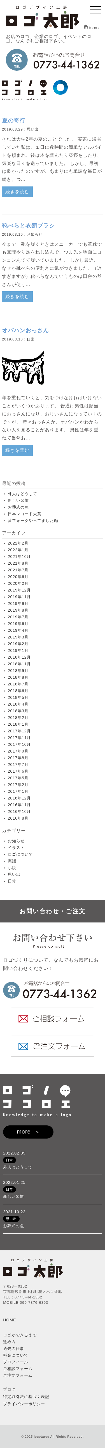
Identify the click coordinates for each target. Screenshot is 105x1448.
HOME (9, 1320)
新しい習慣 (18, 500)
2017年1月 (18, 791)
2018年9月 (18, 670)
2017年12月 (19, 731)
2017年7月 (18, 764)
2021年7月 (18, 570)
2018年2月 (18, 717)
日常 (31, 339)
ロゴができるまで (20, 1335)
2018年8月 (18, 677)
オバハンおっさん (25, 330)
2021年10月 (19, 556)
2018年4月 (18, 704)
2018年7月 (18, 684)
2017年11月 (19, 737)
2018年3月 (18, 711)
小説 (12, 867)
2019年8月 (18, 610)
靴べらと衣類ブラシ (28, 226)
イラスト (16, 847)
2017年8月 (18, 758)
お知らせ (35, 234)
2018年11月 (19, 664)
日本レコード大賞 (24, 514)
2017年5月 (18, 778)
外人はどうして (22, 493)
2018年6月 (18, 690)
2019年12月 (19, 590)
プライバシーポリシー (24, 1404)
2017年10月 (19, 744)
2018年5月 (18, 697)
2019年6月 (18, 623)
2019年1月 (18, 650)
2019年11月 (19, 597)
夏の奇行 (13, 120)
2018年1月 (18, 724)
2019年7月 (18, 617)
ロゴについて (20, 854)
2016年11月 (19, 805)
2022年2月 (18, 543)
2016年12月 (19, 798)
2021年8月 (18, 563)
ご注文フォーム (17, 1375)
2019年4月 (18, 630)
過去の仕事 (13, 1348)
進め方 (9, 1342)
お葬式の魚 (18, 507)
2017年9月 (18, 751)
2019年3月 (18, 637)
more (24, 1131)
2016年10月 (19, 811)
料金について (15, 1355)
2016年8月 (18, 818)
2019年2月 (18, 644)
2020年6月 (18, 576)
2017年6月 (18, 771)
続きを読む (17, 191)
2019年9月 (18, 603)
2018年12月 (19, 657)
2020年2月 (18, 583)
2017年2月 (18, 784)
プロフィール (15, 1362)
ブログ (9, 1389)
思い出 (33, 129)
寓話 (12, 861)
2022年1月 (18, 550)
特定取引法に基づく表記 (26, 1397)
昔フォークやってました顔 (33, 520)
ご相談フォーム (17, 1368)
